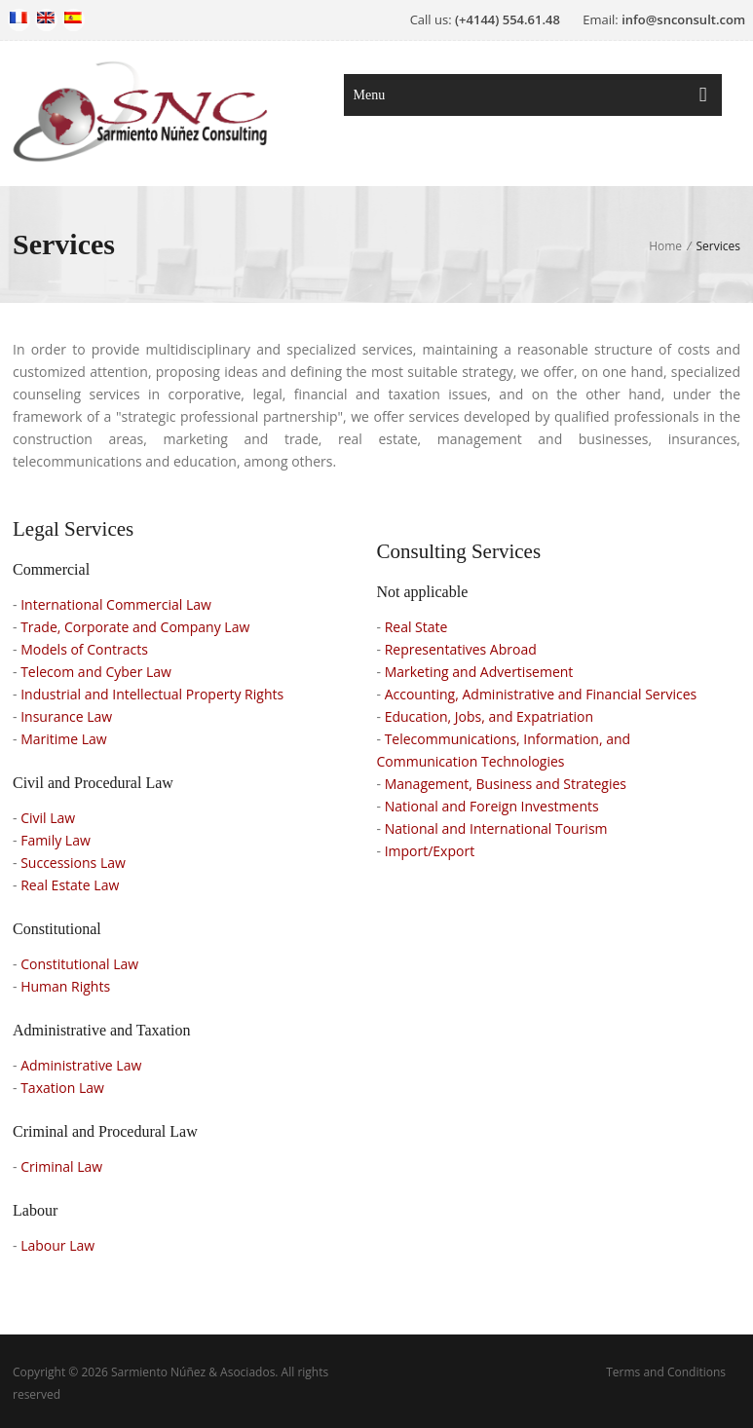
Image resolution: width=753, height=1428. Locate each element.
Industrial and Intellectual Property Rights (151, 694)
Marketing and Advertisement (479, 671)
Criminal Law (61, 1166)
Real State (416, 627)
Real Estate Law (69, 885)
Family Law (55, 840)
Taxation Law (62, 1087)
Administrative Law (80, 1065)
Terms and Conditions (666, 1372)
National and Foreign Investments (492, 806)
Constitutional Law (79, 964)
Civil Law (47, 817)
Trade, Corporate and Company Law (134, 627)
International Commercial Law (115, 604)
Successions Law (73, 862)
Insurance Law (66, 716)
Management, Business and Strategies (505, 783)
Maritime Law (63, 739)
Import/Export (430, 851)
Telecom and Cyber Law (95, 671)
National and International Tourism (496, 828)
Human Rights (65, 986)
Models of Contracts (84, 649)
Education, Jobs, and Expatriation (489, 716)
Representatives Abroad (461, 649)
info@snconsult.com (683, 19)
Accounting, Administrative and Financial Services (541, 694)
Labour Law (57, 1245)
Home (665, 246)
